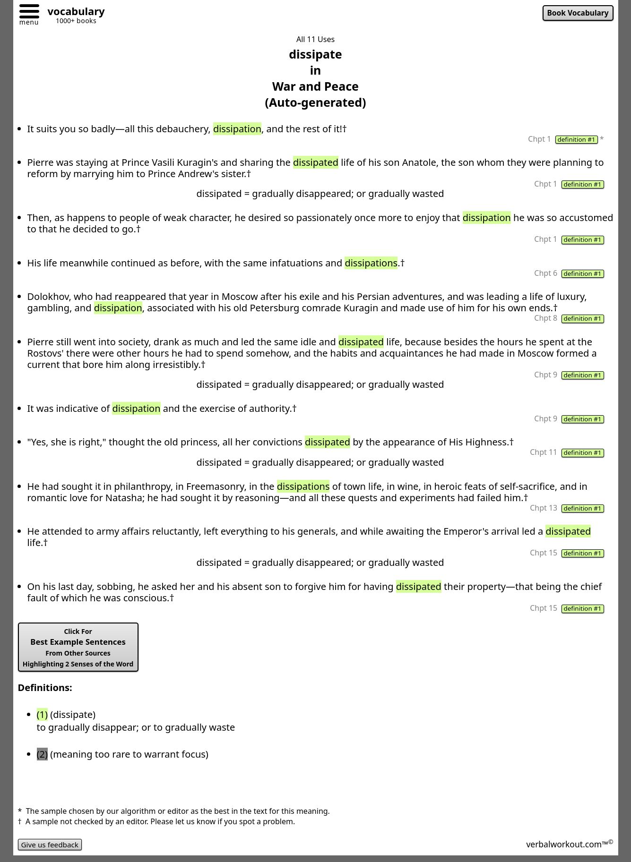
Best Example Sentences (80, 652)
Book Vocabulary (576, 13)
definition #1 (576, 140)
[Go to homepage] (73, 12)
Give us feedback (51, 850)
